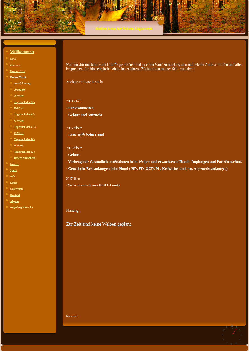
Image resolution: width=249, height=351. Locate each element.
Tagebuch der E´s (24, 151)
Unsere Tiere (17, 71)
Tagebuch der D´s (24, 139)
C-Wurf (18, 120)
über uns (15, 65)
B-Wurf (18, 108)
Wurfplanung (22, 83)
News (13, 58)
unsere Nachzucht (24, 158)
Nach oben (72, 316)
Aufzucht (19, 89)
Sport (13, 170)
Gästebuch (16, 189)
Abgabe (14, 201)
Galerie (14, 164)
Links (13, 182)
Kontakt (15, 195)
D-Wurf (18, 133)
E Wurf (18, 145)
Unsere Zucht (18, 77)
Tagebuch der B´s (24, 114)
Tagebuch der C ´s (25, 127)
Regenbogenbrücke (21, 207)
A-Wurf (18, 96)
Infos (13, 176)
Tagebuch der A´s (24, 102)
